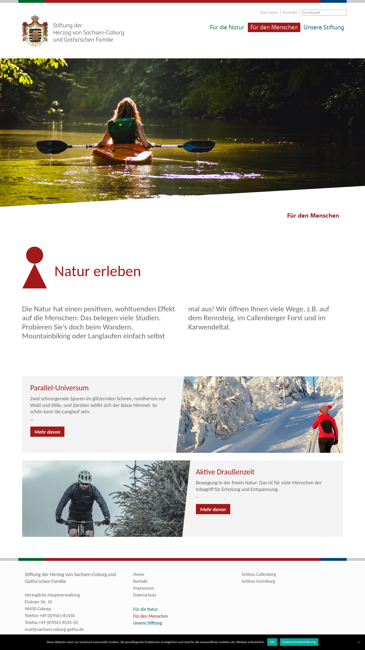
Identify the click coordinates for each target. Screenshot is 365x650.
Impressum (143, 588)
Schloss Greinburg (258, 581)
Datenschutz (144, 595)
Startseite (269, 13)
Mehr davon (47, 432)
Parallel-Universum (59, 387)
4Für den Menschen (311, 216)
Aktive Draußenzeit (225, 471)
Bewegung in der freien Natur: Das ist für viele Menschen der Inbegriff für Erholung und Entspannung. (259, 486)
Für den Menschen (274, 28)
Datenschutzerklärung (299, 642)
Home (138, 574)
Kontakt (290, 13)
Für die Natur (227, 28)
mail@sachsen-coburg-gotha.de (54, 629)
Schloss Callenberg (259, 574)
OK (272, 642)
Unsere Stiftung (324, 28)
